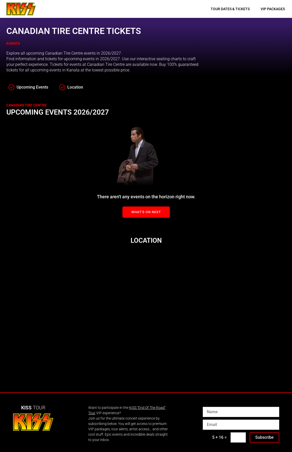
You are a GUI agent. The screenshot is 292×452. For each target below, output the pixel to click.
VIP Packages (273, 9)
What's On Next (146, 212)
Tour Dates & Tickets (230, 9)
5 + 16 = (219, 437)
